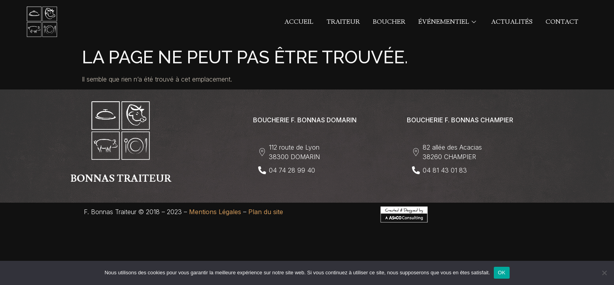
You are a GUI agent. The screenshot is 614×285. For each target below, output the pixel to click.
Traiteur (343, 22)
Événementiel (448, 22)
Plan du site (265, 212)
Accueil (299, 22)
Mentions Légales (215, 212)
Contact (562, 22)
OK (501, 273)
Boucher (389, 22)
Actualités (512, 22)
